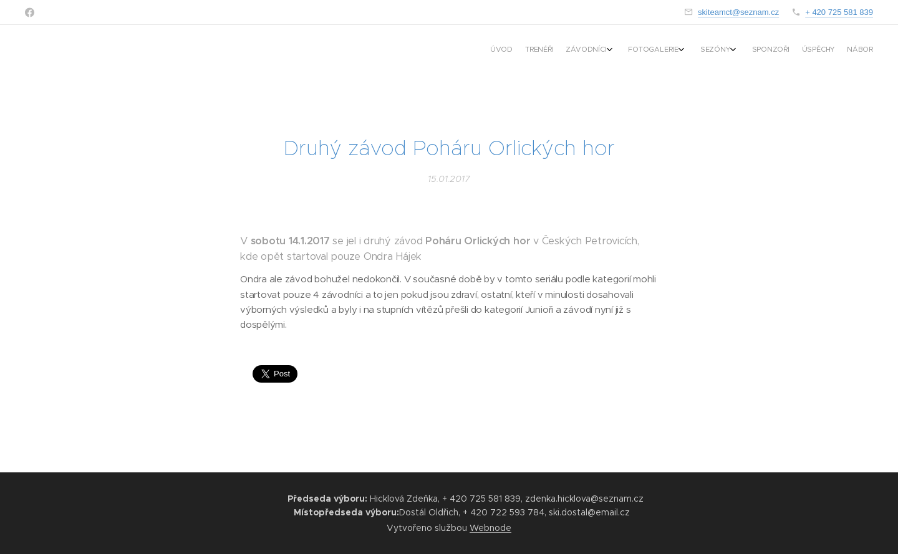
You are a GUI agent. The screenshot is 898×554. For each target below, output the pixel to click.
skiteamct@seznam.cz (738, 12)
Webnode (490, 527)
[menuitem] (759, 50)
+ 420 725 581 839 (839, 12)
